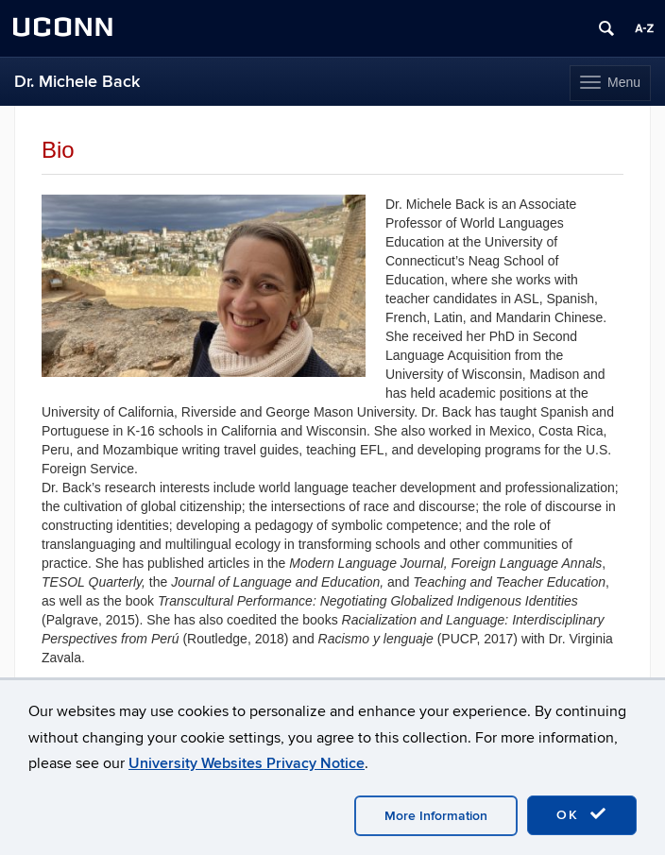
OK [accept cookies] (581, 814)
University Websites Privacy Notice (246, 763)
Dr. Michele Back (77, 82)
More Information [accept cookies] (435, 816)
